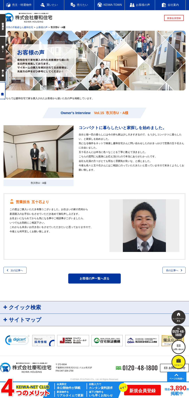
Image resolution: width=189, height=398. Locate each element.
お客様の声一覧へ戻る (94, 278)
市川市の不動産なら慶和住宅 (18, 27)
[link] (17, 341)
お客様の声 (42, 27)
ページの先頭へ (176, 378)
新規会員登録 (174, 18)
